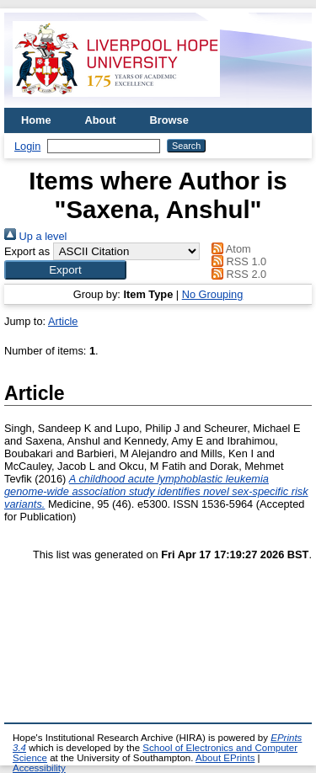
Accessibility (39, 768)
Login (27, 146)
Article (63, 321)
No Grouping (213, 294)
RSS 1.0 (236, 261)
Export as (27, 251)
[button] (65, 270)
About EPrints (224, 758)
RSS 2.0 (236, 274)
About (100, 120)
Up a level (35, 236)
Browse (169, 120)
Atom (228, 249)
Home (36, 120)
